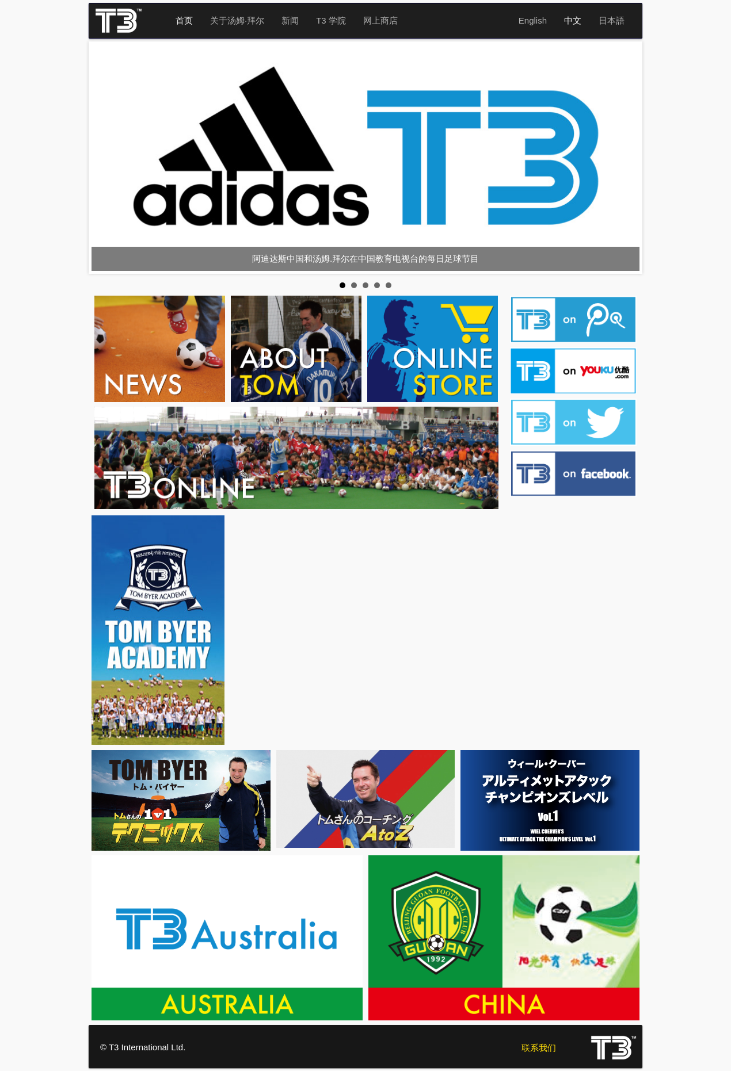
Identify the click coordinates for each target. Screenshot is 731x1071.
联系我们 (538, 1048)
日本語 (612, 20)
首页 (184, 20)
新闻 (290, 20)
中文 (572, 20)
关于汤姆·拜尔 (237, 20)
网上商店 (380, 20)
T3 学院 (331, 20)
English (533, 20)
